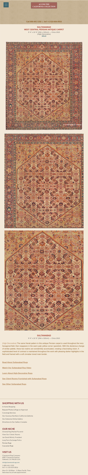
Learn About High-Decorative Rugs (17, 373)
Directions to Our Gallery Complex (14, 422)
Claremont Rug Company (44, 15)
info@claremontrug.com (11, 462)
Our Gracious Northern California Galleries (17, 416)
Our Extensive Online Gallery (12, 419)
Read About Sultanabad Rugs (15, 362)
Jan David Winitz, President (12, 437)
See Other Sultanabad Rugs (14, 384)
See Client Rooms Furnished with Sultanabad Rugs (24, 379)
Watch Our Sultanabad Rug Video (16, 368)
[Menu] (6, 4)
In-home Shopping (8, 407)
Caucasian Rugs (7, 446)
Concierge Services (9, 413)
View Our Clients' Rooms (11, 434)
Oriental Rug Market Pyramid (12, 432)
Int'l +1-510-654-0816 (53, 22)
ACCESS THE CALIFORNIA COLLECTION (44, 6)
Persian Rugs (6, 443)
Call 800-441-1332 (33, 22)
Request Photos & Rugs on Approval (15, 410)
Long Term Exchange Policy (12, 440)
